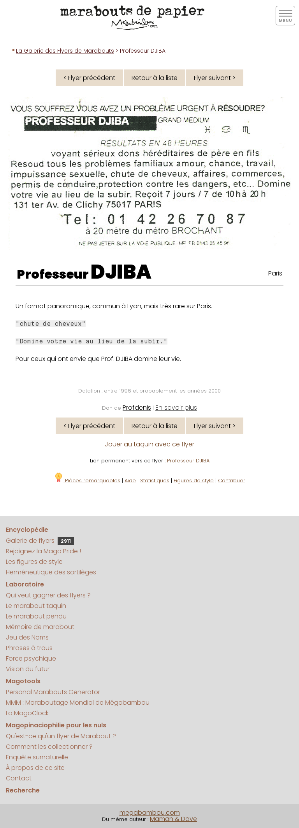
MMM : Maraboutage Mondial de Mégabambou (78, 702)
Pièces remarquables (87, 480)
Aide (130, 480)
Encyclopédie (27, 529)
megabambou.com (150, 812)
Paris (275, 273)
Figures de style (194, 480)
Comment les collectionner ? (49, 746)
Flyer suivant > (215, 77)
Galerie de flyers (40, 540)
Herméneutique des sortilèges (51, 572)
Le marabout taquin (36, 605)
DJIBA (121, 272)
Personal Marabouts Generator (53, 692)
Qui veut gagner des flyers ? (48, 595)
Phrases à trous (29, 647)
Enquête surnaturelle (37, 757)
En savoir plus (176, 407)
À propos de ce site (35, 767)
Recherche (23, 790)
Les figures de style (34, 561)
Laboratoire (25, 584)
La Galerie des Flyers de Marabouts (65, 51)
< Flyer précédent (89, 77)
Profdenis (137, 407)
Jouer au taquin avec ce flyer (149, 444)
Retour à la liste (155, 77)
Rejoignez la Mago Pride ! (43, 551)
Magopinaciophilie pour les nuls (56, 725)
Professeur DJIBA (188, 460)
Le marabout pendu (36, 616)
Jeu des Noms (27, 637)
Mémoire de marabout (40, 626)
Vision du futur (27, 669)
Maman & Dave (173, 818)
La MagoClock (27, 713)
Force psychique (31, 658)
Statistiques (154, 480)
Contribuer (231, 480)
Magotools (23, 681)
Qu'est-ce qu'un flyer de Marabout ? (61, 736)
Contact (19, 778)
